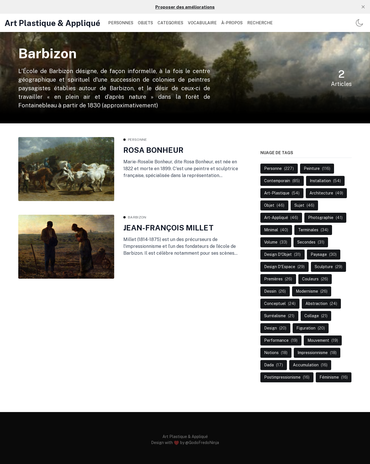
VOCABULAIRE (202, 23)
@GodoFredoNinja (202, 442)
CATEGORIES (170, 23)
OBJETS (145, 23)
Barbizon (137, 217)
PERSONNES (120, 23)
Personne (137, 140)
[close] (363, 6)
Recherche (260, 23)
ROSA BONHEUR (153, 150)
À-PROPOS (232, 23)
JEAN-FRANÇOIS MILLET (168, 227)
